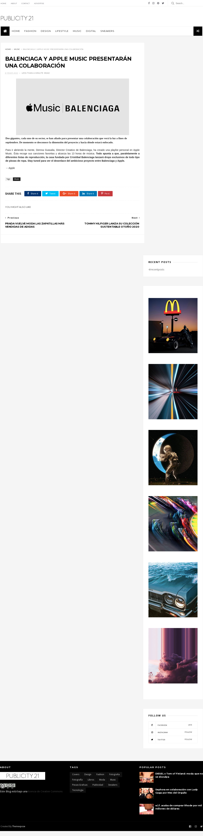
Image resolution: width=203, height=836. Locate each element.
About (13, 3)
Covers (75, 779)
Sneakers (107, 31)
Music (76, 31)
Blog (8, 796)
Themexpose (18, 831)
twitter (170, 744)
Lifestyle (61, 31)
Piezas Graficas (79, 789)
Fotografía (77, 784)
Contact (25, 3)
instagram (170, 737)
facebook (170, 730)
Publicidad (97, 789)
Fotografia (114, 779)
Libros (91, 784)
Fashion (30, 31)
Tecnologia (77, 795)
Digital (90, 31)
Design (45, 31)
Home (3, 3)
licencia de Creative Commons (45, 796)
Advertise (39, 3)
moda (102, 784)
